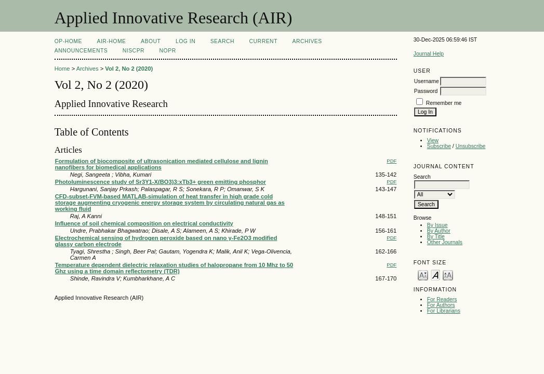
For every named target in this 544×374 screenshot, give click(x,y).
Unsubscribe (471, 146)
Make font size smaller (423, 274)
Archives (307, 41)
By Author (438, 231)
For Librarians (443, 311)
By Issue (437, 225)
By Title (436, 236)
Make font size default (435, 274)
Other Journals (444, 242)
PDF (391, 161)
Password (426, 91)
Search (222, 41)
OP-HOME (68, 41)
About (151, 41)
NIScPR (133, 51)
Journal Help (429, 54)
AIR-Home (111, 41)
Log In (185, 41)
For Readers (442, 299)
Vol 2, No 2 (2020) (129, 68)
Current (263, 41)
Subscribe (439, 146)
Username (426, 81)
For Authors (441, 305)
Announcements (81, 51)
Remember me (444, 103)
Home (62, 68)
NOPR (168, 51)
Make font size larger (448, 274)
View (433, 140)
